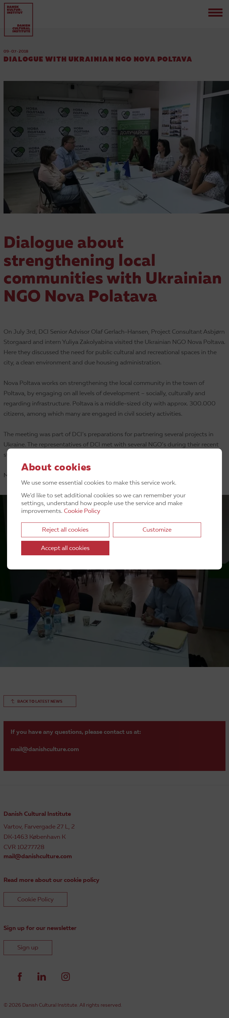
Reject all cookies (65, 530)
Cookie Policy (82, 511)
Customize (157, 530)
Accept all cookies (65, 548)
